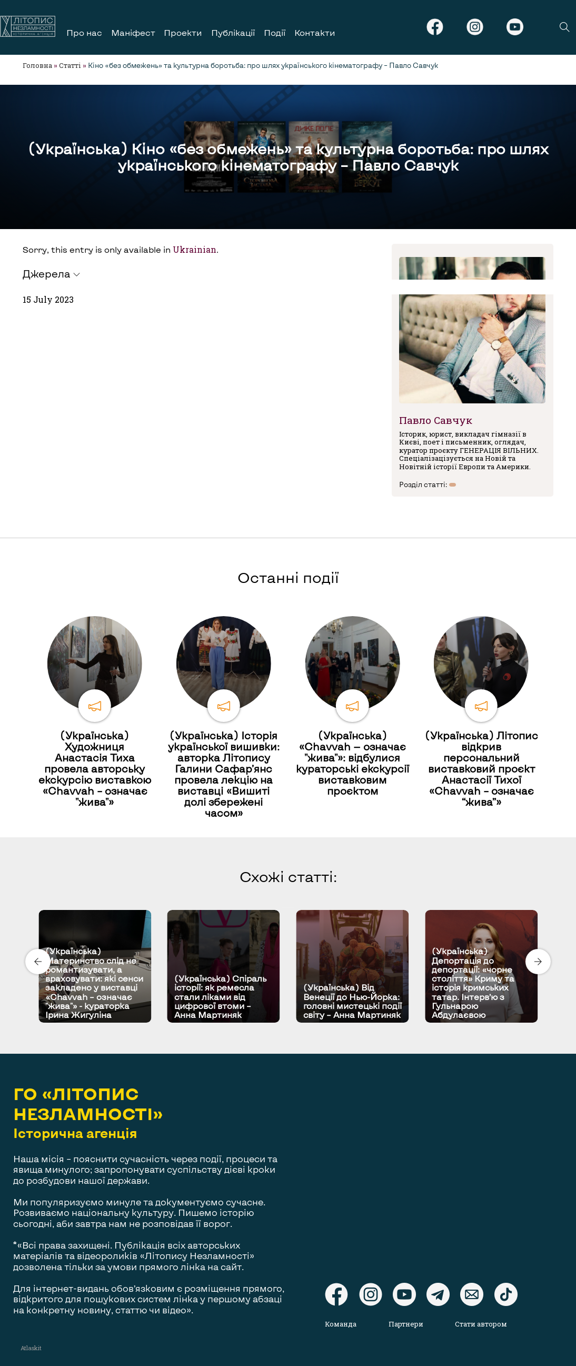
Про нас (84, 32)
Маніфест (133, 32)
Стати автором (481, 1324)
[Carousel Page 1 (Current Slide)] (285, 907)
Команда (340, 1324)
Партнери (406, 1324)
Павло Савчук (435, 420)
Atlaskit (31, 1348)
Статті (70, 65)
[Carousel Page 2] (291, 907)
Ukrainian (194, 249)
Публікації (233, 32)
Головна (37, 65)
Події (274, 32)
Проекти (183, 32)
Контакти (314, 32)
